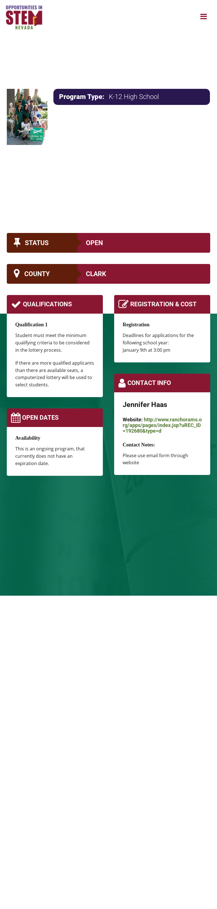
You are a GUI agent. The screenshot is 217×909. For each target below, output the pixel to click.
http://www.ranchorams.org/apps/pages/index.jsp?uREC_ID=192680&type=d (162, 425)
